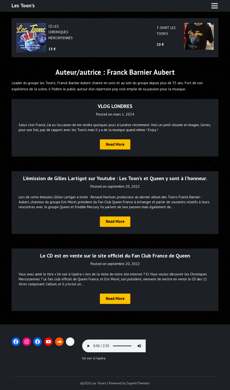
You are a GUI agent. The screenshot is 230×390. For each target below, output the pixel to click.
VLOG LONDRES (115, 106)
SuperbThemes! (138, 383)
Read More (115, 144)
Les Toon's (23, 5)
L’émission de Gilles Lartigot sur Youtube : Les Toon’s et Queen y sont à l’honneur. (115, 178)
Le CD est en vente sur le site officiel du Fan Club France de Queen (115, 255)
